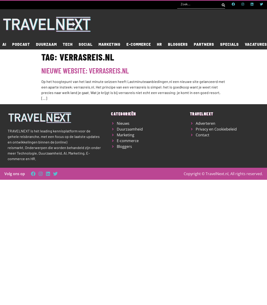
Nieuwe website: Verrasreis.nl (85, 70)
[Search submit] (223, 4)
